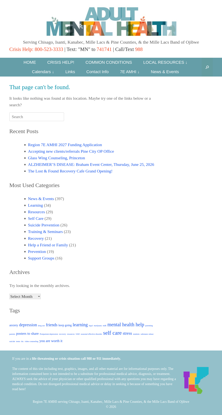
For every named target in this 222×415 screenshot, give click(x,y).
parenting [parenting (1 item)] (149, 326)
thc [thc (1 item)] (22, 341)
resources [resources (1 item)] (71, 334)
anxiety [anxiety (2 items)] (13, 325)
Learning (35, 205)
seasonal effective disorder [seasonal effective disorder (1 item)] (91, 334)
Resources (36, 211)
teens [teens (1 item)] (18, 341)
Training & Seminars (45, 231)
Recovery (36, 238)
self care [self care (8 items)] (112, 333)
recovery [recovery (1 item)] (62, 334)
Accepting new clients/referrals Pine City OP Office (71, 151)
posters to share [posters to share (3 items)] (27, 333)
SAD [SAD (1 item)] (78, 334)
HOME (30, 62)
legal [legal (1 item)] (91, 326)
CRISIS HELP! (60, 62)
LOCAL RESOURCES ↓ (165, 62)
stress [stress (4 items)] (127, 333)
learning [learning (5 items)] (80, 324)
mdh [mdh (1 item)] (104, 326)
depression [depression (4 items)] (28, 324)
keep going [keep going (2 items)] (65, 325)
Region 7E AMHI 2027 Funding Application (65, 144)
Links (70, 71)
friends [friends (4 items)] (51, 324)
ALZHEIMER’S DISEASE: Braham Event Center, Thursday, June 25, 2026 (91, 164)
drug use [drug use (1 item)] (41, 326)
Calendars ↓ (43, 71)
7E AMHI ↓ (130, 71)
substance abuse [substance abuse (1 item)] (147, 334)
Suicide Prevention (44, 225)
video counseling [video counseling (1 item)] (31, 341)
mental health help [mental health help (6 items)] (125, 324)
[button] (207, 67)
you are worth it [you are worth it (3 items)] (51, 341)
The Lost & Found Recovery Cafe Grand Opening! (70, 171)
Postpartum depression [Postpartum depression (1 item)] (49, 334)
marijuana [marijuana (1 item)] (98, 326)
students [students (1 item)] (136, 334)
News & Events (165, 71)
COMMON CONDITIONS (108, 62)
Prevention (37, 251)
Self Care (35, 218)
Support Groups (41, 258)
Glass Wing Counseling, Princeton (56, 158)
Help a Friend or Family (48, 245)
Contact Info (97, 71)
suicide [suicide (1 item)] (12, 341)
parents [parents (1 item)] (12, 334)
